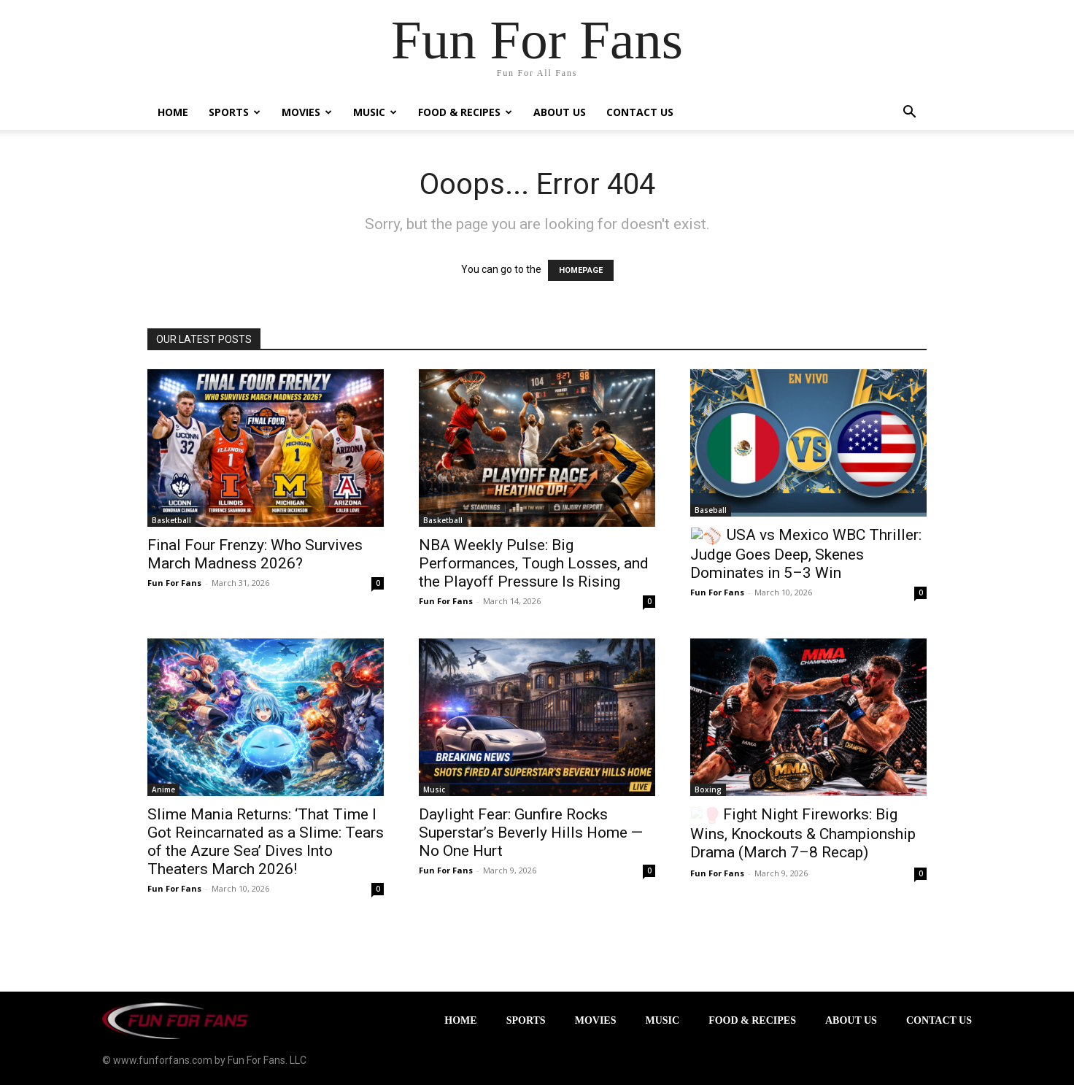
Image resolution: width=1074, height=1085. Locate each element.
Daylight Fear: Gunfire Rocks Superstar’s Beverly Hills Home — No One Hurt (531, 833)
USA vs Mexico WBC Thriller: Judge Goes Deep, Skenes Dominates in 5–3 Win (806, 554)
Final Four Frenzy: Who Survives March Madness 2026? (255, 554)
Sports (234, 112)
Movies (307, 112)
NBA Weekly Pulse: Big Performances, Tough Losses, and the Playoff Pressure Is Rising (534, 563)
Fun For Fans (174, 582)
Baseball (711, 510)
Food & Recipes (465, 112)
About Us (559, 112)
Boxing (708, 789)
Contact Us (639, 112)
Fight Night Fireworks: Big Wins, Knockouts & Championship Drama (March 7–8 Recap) (803, 833)
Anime (163, 789)
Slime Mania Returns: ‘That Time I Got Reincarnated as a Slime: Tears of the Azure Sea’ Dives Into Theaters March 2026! (265, 842)
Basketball (171, 520)
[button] (909, 113)
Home (173, 112)
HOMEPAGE (581, 270)
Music (375, 112)
